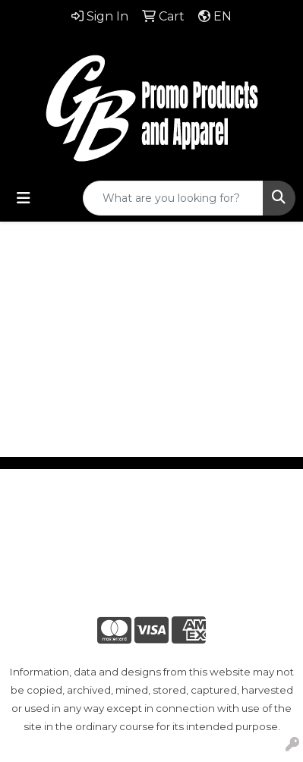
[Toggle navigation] (23, 198)
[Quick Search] (173, 198)
